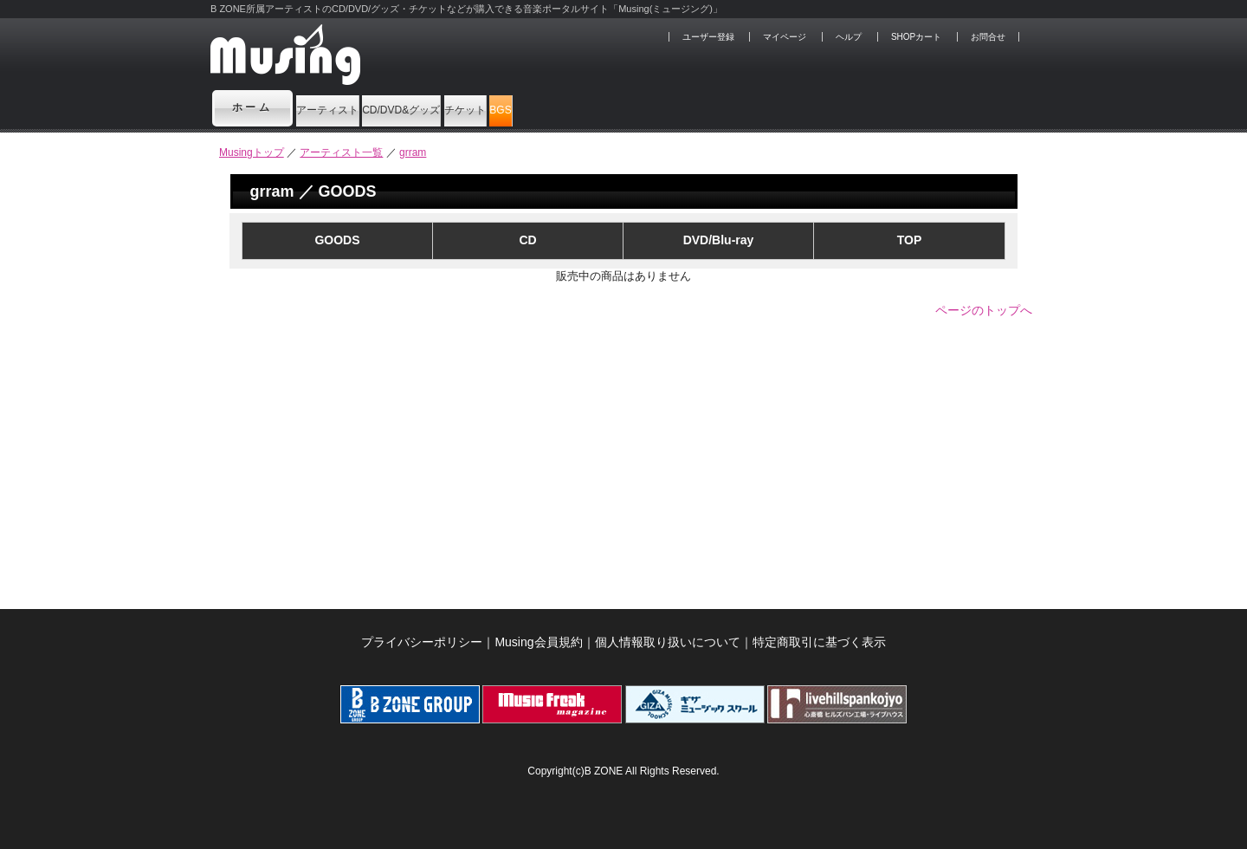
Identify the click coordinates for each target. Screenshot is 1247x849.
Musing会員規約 (538, 642)
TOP (909, 240)
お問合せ (988, 37)
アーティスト (357, 107)
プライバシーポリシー (421, 642)
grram (412, 152)
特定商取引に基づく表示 (819, 642)
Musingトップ (251, 152)
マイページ (784, 37)
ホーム (253, 107)
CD (527, 240)
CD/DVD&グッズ (496, 107)
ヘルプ (849, 37)
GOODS (336, 240)
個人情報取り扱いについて (667, 642)
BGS (710, 107)
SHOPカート (916, 37)
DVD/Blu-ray (718, 240)
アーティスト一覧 (341, 152)
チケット (623, 107)
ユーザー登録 (708, 37)
